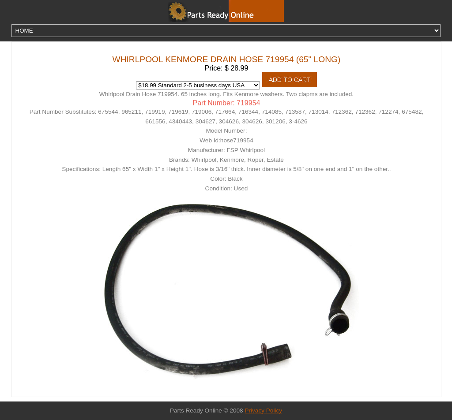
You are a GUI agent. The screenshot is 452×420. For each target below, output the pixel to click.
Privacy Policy (263, 410)
